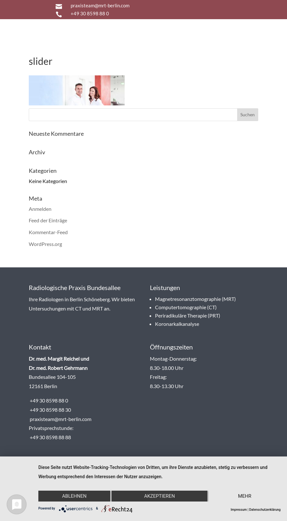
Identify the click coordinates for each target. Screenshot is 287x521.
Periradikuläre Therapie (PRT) (187, 315)
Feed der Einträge (48, 220)
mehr (245, 496)
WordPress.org (45, 244)
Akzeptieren (159, 496)
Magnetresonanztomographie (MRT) (195, 299)
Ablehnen (74, 496)
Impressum (239, 509)
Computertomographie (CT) (186, 307)
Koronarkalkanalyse (177, 324)
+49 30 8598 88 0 (90, 13)
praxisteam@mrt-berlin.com (100, 5)
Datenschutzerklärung (265, 509)
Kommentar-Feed (48, 232)
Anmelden (40, 209)
